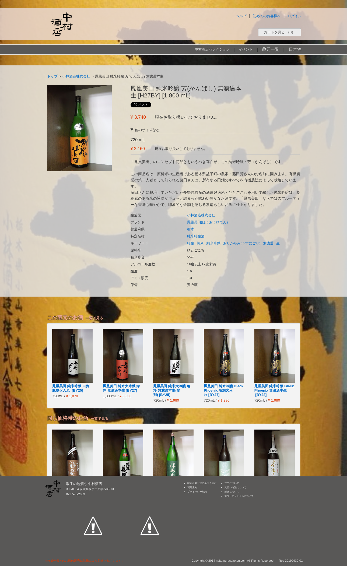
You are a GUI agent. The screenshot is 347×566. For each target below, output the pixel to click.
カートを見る (279, 32)
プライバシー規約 (197, 491)
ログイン (295, 16)
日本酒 (295, 49)
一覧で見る (94, 318)
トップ (52, 76)
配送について (232, 491)
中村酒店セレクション (212, 49)
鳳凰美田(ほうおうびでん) (207, 222)
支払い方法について (235, 487)
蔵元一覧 (270, 49)
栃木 (190, 229)
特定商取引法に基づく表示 (201, 483)
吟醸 (190, 243)
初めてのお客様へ (267, 16)
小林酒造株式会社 (76, 76)
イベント (246, 49)
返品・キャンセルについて (239, 496)
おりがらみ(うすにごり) (242, 243)
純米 (200, 243)
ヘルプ (241, 16)
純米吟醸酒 (196, 236)
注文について (232, 483)
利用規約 (192, 487)
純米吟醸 (213, 243)
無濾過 (268, 243)
